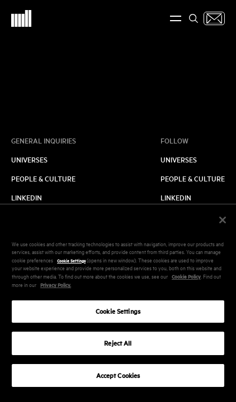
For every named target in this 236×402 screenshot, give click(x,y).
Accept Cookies (118, 379)
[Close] (222, 224)
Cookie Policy (186, 280)
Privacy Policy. (55, 289)
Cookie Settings (71, 264)
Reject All (117, 347)
